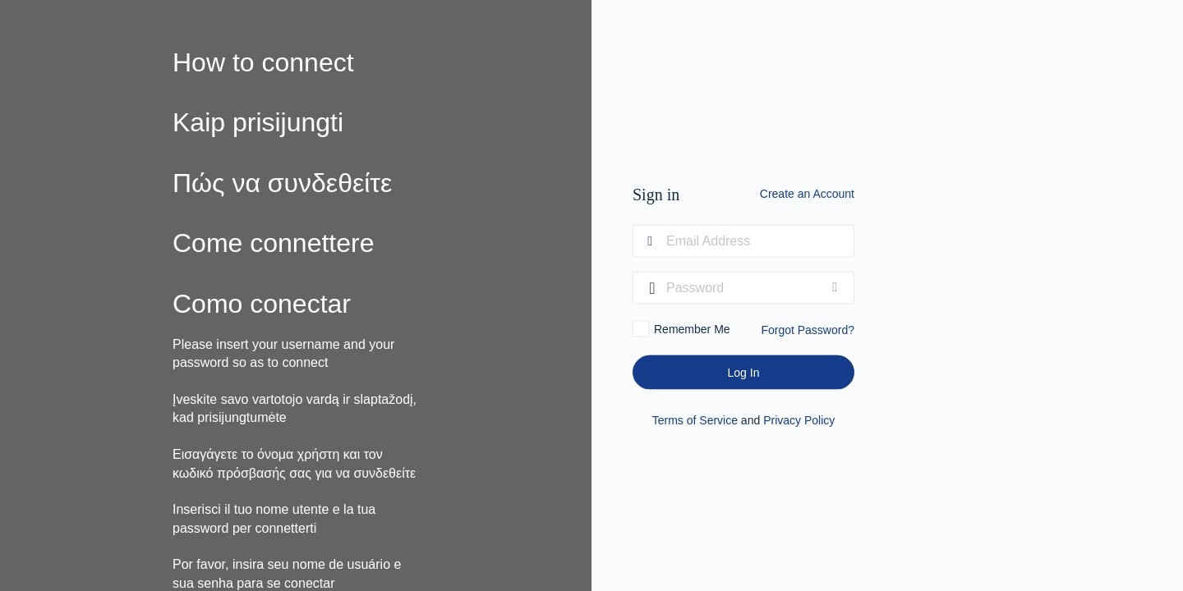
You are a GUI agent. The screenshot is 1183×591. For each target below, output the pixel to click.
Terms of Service (695, 420)
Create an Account (807, 193)
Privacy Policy (799, 420)
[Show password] (838, 288)
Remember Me (692, 329)
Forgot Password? (807, 330)
